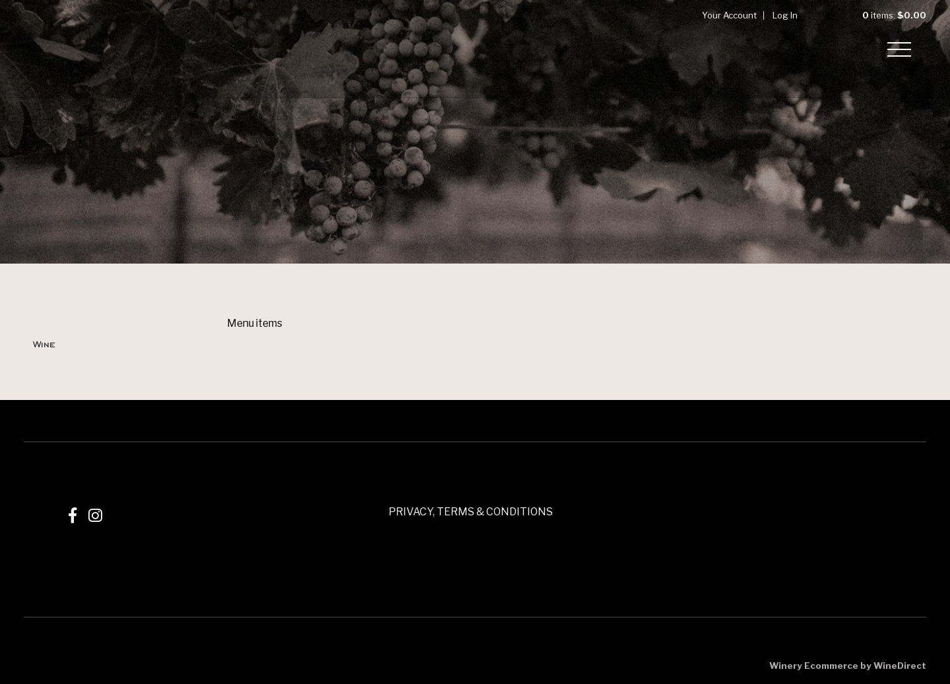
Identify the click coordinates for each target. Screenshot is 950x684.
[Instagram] (95, 515)
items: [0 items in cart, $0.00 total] (883, 15)
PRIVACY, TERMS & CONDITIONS (471, 511)
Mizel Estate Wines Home (70, 49)
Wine (44, 344)
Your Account (729, 15)
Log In (785, 15)
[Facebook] (73, 515)
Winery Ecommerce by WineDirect (847, 665)
